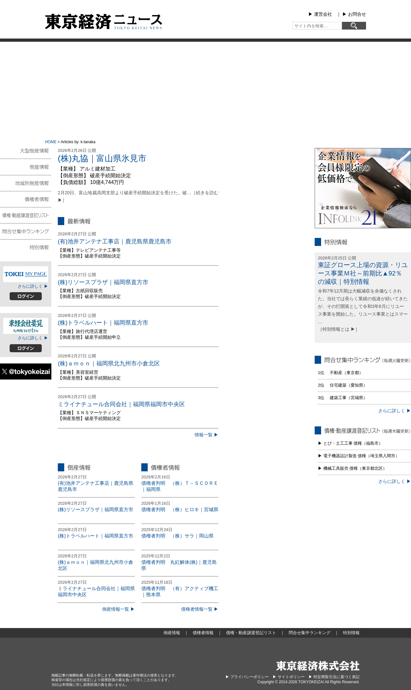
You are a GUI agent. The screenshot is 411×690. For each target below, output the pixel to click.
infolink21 (363, 188)
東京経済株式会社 (318, 665)
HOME (51, 142)
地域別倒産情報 (25, 183)
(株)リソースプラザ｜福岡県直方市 (103, 282)
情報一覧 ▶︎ (206, 434)
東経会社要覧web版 (25, 326)
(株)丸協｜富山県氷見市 (102, 158)
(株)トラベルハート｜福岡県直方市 (103, 322)
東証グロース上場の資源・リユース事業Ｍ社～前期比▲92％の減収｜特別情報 (363, 273)
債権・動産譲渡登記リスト (25, 215)
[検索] (354, 26)
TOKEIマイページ (25, 274)
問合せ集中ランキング (25, 231)
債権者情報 (25, 199)
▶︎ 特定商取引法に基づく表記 (334, 677)
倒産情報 (25, 167)
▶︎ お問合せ (354, 14)
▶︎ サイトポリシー (288, 677)
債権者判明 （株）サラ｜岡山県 (177, 535)
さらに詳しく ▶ (33, 286)
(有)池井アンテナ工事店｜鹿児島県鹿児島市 (114, 241)
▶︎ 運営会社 (320, 14)
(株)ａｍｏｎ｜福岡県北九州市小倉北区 (109, 363)
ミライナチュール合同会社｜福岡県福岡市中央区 (121, 404)
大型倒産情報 (25, 153)
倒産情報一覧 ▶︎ (118, 609)
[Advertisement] (205, 90)
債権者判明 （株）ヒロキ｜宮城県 (179, 509)
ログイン (26, 296)
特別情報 (25, 247)
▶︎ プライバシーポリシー (247, 677)
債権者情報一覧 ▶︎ (199, 609)
